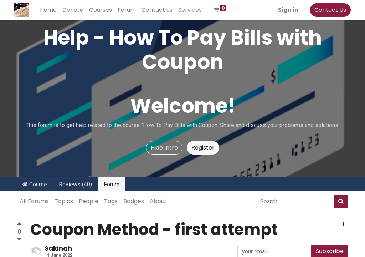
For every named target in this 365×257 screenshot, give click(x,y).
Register (203, 147)
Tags (111, 201)
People (88, 201)
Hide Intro (164, 147)
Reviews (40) (75, 184)
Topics (64, 201)
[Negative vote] (19, 239)
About (158, 201)
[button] (343, 224)
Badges (133, 201)
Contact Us (328, 10)
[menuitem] (51, 10)
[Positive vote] (19, 224)
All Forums (34, 201)
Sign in (286, 10)
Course (34, 184)
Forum (111, 184)
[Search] (341, 201)
